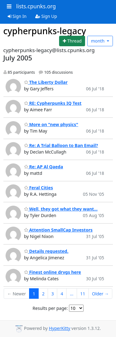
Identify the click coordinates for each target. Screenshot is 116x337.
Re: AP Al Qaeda (43, 167)
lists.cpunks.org (36, 6)
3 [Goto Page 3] (52, 294)
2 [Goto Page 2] (43, 294)
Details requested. (46, 251)
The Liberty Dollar (46, 82)
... (71, 294)
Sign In (17, 16)
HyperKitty (59, 328)
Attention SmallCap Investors (58, 230)
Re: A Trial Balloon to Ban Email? (61, 145)
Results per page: (50, 308)
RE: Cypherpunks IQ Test (53, 103)
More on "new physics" (51, 124)
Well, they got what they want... (61, 209)
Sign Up (46, 16)
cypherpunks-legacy (44, 31)
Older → (100, 294)
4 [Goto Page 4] (62, 294)
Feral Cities (38, 188)
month (98, 41)
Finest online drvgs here (52, 272)
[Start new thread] (72, 41)
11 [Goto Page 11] (82, 294)
